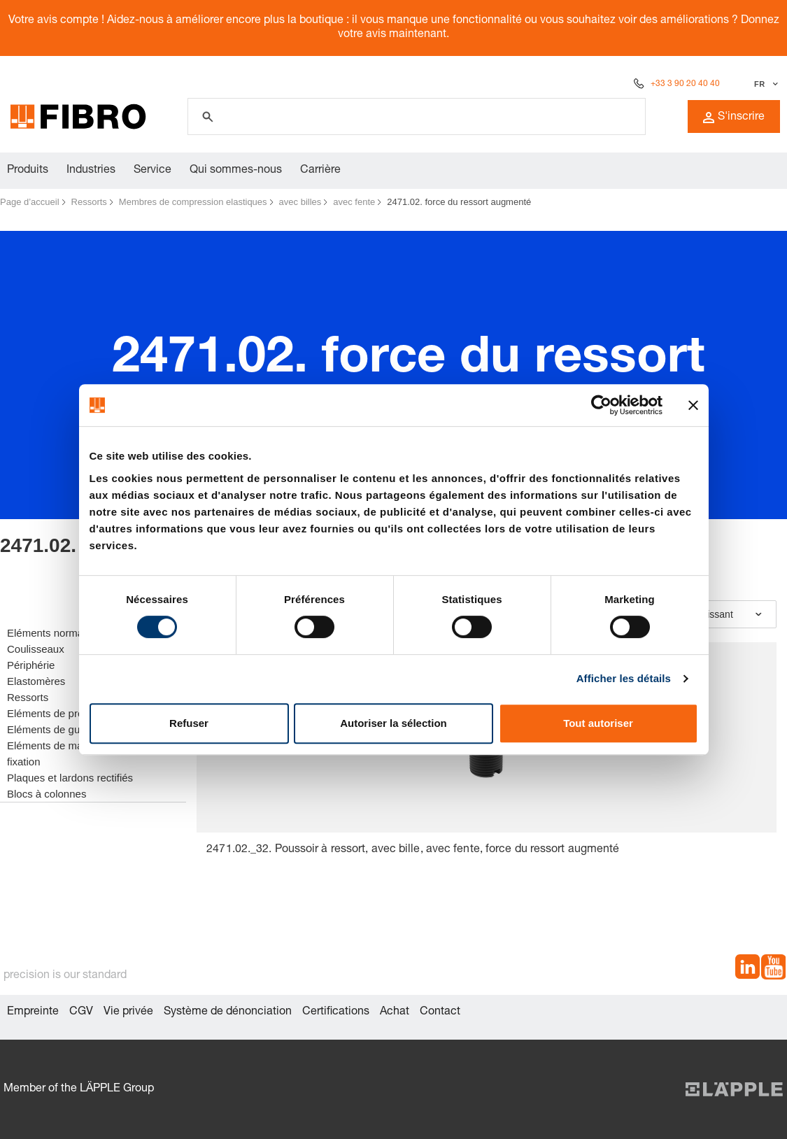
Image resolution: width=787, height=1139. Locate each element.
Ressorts (89, 202)
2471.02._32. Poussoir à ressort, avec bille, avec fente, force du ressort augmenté (412, 850)
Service (152, 170)
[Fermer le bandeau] (693, 405)
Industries (90, 170)
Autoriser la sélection (393, 723)
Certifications (335, 1012)
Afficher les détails (623, 678)
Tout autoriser (598, 723)
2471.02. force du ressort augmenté (459, 202)
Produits (27, 170)
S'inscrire (734, 117)
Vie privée (128, 1012)
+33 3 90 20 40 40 (685, 84)
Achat (394, 1012)
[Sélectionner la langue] (764, 84)
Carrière (320, 170)
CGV (81, 1012)
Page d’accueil (29, 202)
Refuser (188, 723)
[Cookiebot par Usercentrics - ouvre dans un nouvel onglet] (601, 405)
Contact (440, 1012)
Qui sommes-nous (236, 170)
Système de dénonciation (228, 1012)
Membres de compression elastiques (193, 202)
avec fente (354, 202)
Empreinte (33, 1012)
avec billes (300, 202)
